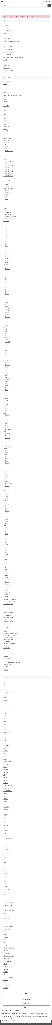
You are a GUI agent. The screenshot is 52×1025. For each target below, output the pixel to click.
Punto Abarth (8, 218)
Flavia (6, 454)
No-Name (6, 769)
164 (6, 235)
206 (6, 538)
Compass (7, 437)
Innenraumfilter (7, 641)
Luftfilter (6, 650)
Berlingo (7, 142)
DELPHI (5, 801)
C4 (6, 285)
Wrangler (7, 446)
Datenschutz (12, 1020)
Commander (8, 435)
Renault (5, 569)
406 (6, 558)
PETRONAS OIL (7, 958)
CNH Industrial (7, 692)
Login (5, 28)
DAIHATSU (6, 105)
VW (4, 135)
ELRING (5, 886)
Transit (7, 167)
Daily (6, 178)
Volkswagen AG (7, 745)
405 (6, 556)
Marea (6, 385)
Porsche (5, 120)
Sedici (6, 396)
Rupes (5, 92)
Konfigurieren (26, 1003)
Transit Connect (9, 169)
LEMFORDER (7, 918)
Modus (7, 588)
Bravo (6, 369)
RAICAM (5, 990)
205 (6, 536)
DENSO (5, 814)
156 (6, 231)
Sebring (7, 271)
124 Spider (8, 360)
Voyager (7, 275)
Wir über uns (7, 30)
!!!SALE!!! (6, 670)
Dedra (6, 450)
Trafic (6, 196)
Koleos (6, 581)
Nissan (5, 719)
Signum (7, 517)
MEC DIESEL (6, 846)
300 (6, 266)
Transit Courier (9, 171)
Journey (7, 319)
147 (6, 227)
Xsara (6, 302)
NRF (5, 913)
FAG (4, 932)
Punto (6, 394)
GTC (6, 356)
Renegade (7, 444)
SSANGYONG (7, 732)
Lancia (5, 448)
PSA (4, 774)
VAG (5, 743)
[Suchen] (24, 5)
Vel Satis (7, 596)
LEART (5, 844)
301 (6, 546)
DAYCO (5, 753)
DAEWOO (6, 695)
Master (7, 192)
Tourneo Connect (9, 161)
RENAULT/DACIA (7, 929)
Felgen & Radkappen (9, 637)
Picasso (7, 296)
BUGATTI (6, 971)
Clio (6, 573)
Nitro (6, 321)
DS (4, 327)
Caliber (7, 308)
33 (5, 239)
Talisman (7, 592)
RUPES (5, 780)
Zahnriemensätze (8, 664)
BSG (5, 974)
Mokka (6, 513)
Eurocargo (7, 180)
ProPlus (5, 727)
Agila (6, 492)
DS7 (6, 335)
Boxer (6, 146)
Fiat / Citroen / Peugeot (9, 140)
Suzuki (5, 735)
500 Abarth (8, 212)
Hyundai (6, 110)
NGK (5, 862)
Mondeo (7, 427)
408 (6, 563)
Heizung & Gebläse (8, 639)
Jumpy (6, 155)
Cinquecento (8, 371)
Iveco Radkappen (8, 608)
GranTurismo (8, 483)
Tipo (6, 406)
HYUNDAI (6, 700)
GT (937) (7, 252)
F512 (6, 354)
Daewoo (5, 103)
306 (6, 548)
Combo (7, 504)
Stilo (6, 402)
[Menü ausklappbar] (2, 1)
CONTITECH (6, 969)
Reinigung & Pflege (8, 621)
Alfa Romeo (6, 86)
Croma (6, 375)
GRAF (5, 870)
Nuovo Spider (8, 258)
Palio (6, 389)
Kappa (6, 456)
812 (6, 352)
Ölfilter (5, 652)
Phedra (7, 463)
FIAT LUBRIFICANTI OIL (9, 838)
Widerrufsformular (8, 49)
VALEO (5, 876)
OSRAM (7, 205)
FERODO (6, 830)
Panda (6, 392)
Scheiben (6, 656)
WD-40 (5, 924)
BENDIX (5, 963)
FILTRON (6, 825)
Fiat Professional (9, 150)
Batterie (5, 629)
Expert (6, 148)
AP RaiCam (6, 809)
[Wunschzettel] (46, 1)
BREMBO (6, 793)
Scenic (6, 590)
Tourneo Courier (9, 163)
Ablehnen (26, 1007)
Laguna (7, 584)
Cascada (7, 502)
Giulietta (7, 250)
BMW (5, 99)
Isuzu (5, 112)
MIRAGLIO (6, 849)
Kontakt (5, 60)
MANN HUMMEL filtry (9, 910)
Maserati (6, 90)
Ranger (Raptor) (9, 429)
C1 (6, 279)
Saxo (6, 298)
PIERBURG (6, 937)
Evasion (7, 293)
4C (6, 241)
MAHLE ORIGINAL (8, 790)
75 (5, 243)
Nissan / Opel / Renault (9, 188)
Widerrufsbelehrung (8, 38)
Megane (7, 586)
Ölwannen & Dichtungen (10, 654)
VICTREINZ (6, 873)
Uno (6, 410)
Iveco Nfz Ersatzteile (8, 175)
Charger (7, 312)
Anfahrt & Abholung (8, 70)
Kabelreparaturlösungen (10, 643)
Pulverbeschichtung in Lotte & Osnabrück (14, 57)
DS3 (6, 329)
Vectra (6, 521)
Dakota (7, 314)
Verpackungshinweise (9, 52)
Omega (7, 515)
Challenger (8, 310)
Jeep (5, 431)
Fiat (4, 88)
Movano (7, 194)
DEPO (5, 804)
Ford (5, 159)
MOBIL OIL (6, 857)
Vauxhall (6, 131)
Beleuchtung (7, 631)
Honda (5, 108)
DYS (4, 894)
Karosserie (6, 645)
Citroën (5, 277)
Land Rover (6, 118)
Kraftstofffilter (7, 647)
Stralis (6, 182)
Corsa (6, 506)
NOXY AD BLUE (7, 961)
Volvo (5, 133)
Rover (5, 122)
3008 (6, 544)
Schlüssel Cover (7, 658)
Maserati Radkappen (9, 610)
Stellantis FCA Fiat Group (10, 785)
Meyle (5, 713)
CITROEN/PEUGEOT (8, 902)
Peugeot (5, 525)
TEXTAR (5, 982)
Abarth (5, 83)
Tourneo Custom (9, 165)
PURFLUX (6, 979)
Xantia (6, 300)
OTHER (5, 900)
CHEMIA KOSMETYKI (8, 977)
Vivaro (6, 198)
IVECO (5, 703)
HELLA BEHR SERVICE (9, 948)
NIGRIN (5, 934)
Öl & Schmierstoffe (8, 617)
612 (6, 350)
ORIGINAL (6, 950)
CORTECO (6, 798)
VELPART (6, 878)
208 (6, 542)
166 (6, 237)
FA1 (4, 897)
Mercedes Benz (7, 711)
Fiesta (6, 419)
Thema (7, 465)
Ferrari (5, 337)
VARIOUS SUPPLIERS (8, 926)
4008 (6, 554)
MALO (5, 854)
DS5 (6, 333)
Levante (7, 485)
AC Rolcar (6, 751)
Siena (6, 400)
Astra (6, 500)
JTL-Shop (28, 1023)
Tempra (7, 404)
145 (6, 223)
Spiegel (5, 660)
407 (6, 561)
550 (6, 344)
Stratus (7, 273)
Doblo (6, 377)
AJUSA (5, 921)
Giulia (6, 248)
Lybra (6, 458)
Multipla (7, 387)
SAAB (5, 729)
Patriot (6, 442)
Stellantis (6, 782)
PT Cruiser (7, 268)
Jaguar (5, 114)
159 (6, 233)
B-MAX (6, 415)
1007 (6, 527)
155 (6, 229)
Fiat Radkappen (7, 606)
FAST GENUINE (7, 852)
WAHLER (6, 987)
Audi (5, 97)
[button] (43, 1)
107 (6, 531)
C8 (6, 291)
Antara (7, 494)
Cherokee (7, 433)
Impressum (4, 1020)
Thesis (6, 467)
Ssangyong (6, 126)
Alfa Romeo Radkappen (9, 601)
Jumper (7, 153)
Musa (6, 460)
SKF (4, 822)
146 (6, 225)
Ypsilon (7, 475)
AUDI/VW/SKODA (8, 905)
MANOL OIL (6, 889)
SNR (5, 865)
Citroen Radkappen (8, 603)
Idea (6, 381)
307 (6, 550)
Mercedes (6, 186)
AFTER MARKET (7, 788)
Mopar (5, 766)
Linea (6, 383)
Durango (7, 316)
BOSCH (5, 796)
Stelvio (6, 262)
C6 (6, 289)
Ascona (7, 498)
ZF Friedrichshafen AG (9, 956)
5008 (6, 565)
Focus (6, 421)
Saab (5, 124)
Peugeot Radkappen (8, 612)
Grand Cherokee (9, 440)
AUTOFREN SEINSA (8, 812)
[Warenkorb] (49, 1)
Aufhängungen (7, 627)
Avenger (7, 306)
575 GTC (7, 346)
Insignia (7, 508)
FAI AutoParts (7, 985)
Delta (6, 452)
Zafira (6, 523)
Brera (6, 246)
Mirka (5, 716)
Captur (7, 571)
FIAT (5, 860)
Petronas (7, 619)
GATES (5, 942)
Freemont (7, 379)
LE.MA (5, 833)
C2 (6, 281)
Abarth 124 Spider (9, 214)
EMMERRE (6, 806)
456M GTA (7, 341)
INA (4, 884)
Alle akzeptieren (26, 999)
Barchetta (7, 364)
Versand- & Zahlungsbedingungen (12, 41)
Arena (6, 496)
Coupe (6, 373)
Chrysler (6, 264)
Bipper (7, 144)
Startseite (6, 25)
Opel (5, 490)
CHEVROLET (6, 689)
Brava (6, 367)
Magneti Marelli (7, 761)
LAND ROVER (7, 708)
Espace (7, 575)
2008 (6, 533)
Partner (7, 157)
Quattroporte (8, 488)
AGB (5, 33)
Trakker (7, 184)
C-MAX (6, 417)
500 (6, 362)
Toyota (5, 128)
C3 (6, 283)
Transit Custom (9, 173)
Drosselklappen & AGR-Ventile (11, 633)
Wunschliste (7, 62)
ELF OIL (5, 881)
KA (6, 423)
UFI (4, 868)
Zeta (6, 477)
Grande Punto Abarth (10, 216)
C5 (6, 287)
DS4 (6, 331)
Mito (6, 256)
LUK (4, 841)
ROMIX (5, 908)
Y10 (6, 473)
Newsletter (6, 65)
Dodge (5, 304)
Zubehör (6, 666)
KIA (4, 116)
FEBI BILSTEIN (7, 820)
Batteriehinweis (7, 54)
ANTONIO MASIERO (8, 916)
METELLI (6, 945)
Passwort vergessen (8, 46)
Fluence (7, 577)
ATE (4, 684)
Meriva (7, 510)
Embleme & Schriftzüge (9, 635)
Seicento (7, 398)
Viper (6, 325)
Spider (6, 260)
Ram (6, 323)
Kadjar (6, 579)
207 (6, 540)
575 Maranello (8, 348)
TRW (5, 740)
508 (6, 567)
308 (6, 552)
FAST (5, 756)
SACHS (5, 940)
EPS (4, 817)
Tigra (6, 519)
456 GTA (7, 339)
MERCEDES (6, 953)
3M (4, 681)
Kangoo (7, 190)
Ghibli (6, 481)
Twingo (7, 594)
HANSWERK (6, 836)
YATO (5, 966)
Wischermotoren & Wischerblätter (12, 662)
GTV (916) (7, 254)
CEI (4, 892)
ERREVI (5, 828)
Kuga (6, 425)
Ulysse (6, 408)
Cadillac (5, 101)
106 (6, 529)
